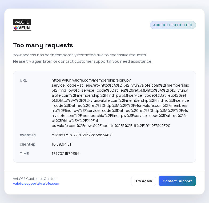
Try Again (143, 181)
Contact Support (177, 181)
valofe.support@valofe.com (36, 183)
